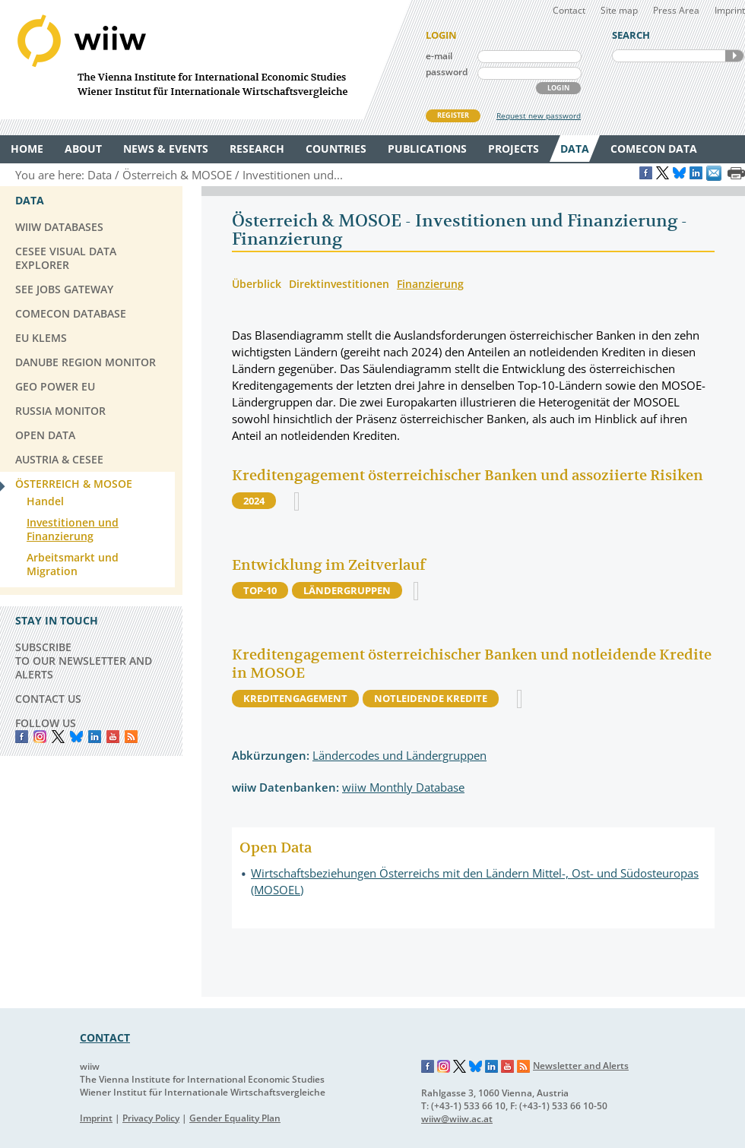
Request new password (538, 115)
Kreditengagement (295, 698)
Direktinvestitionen (339, 284)
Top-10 (260, 590)
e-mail (439, 55)
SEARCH (734, 56)
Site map (619, 10)
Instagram (444, 1067)
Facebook (21, 736)
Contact (569, 10)
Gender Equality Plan (235, 1118)
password (447, 71)
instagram (39, 736)
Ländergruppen (347, 590)
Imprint (730, 10)
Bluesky (76, 736)
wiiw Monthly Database (403, 787)
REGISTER (453, 115)
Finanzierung (430, 284)
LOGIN (558, 88)
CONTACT (105, 1037)
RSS (131, 736)
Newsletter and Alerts (581, 1065)
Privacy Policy (150, 1118)
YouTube (112, 736)
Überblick (256, 284)
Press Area (676, 10)
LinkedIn (94, 736)
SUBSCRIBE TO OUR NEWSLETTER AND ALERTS (83, 661)
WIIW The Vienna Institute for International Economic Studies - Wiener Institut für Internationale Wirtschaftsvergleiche (205, 59)
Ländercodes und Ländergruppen (399, 755)
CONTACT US (48, 698)
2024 (254, 501)
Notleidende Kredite (430, 698)
